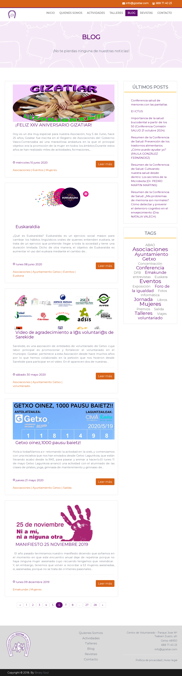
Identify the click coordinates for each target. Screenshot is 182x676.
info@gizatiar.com (137, 3)
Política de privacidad (149, 660)
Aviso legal (170, 660)
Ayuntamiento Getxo (47, 271)
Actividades (96, 13)
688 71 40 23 (164, 3)
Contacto (164, 13)
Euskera (18, 275)
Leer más (105, 164)
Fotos (162, 291)
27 (87, 605)
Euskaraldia (27, 226)
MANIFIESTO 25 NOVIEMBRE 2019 (51, 544)
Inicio (50, 13)
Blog (131, 13)
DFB (137, 273)
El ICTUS (137, 111)
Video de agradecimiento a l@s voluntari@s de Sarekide (64, 335)
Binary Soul (42, 672)
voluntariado (21, 386)
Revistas (146, 13)
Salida (67, 487)
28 (95, 605)
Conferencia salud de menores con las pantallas (149, 102)
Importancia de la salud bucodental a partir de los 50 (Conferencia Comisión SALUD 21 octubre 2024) (149, 124)
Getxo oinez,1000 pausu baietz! (48, 442)
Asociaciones (21, 170)
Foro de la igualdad (151, 288)
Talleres (116, 13)
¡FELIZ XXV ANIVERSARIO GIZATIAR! (53, 124)
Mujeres (51, 170)
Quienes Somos (70, 13)
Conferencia (150, 268)
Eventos (38, 170)
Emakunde (20, 589)
